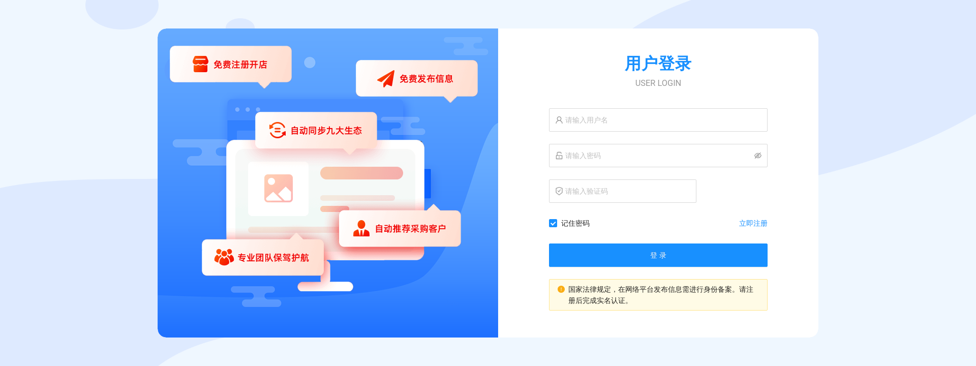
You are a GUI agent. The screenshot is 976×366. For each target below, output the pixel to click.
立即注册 (753, 223)
